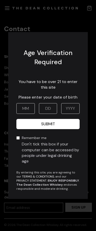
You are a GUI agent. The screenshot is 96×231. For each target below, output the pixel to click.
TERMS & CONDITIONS (38, 176)
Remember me (51, 149)
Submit (48, 124)
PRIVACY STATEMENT (31, 181)
